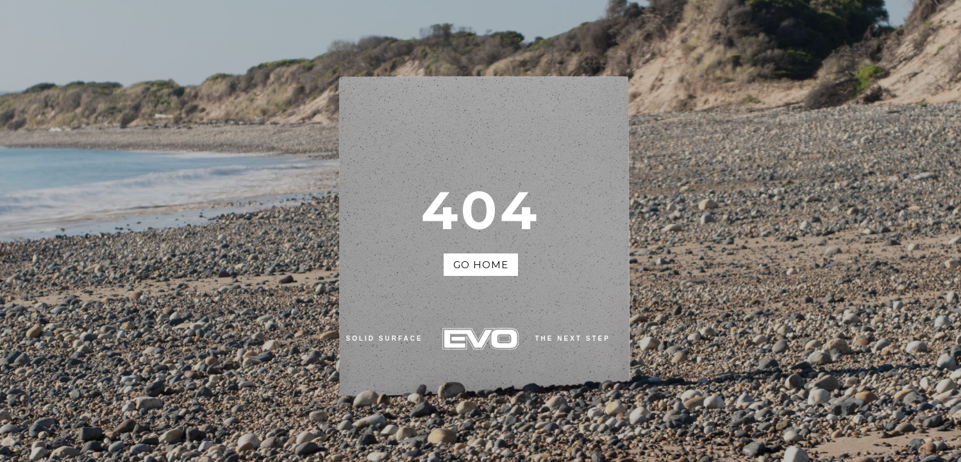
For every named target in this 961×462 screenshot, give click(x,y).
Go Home (480, 265)
